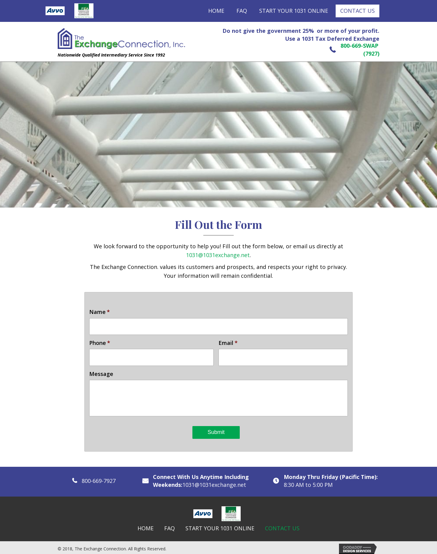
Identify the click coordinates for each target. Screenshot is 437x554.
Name (99, 311)
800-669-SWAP (359, 45)
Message (101, 371)
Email (228, 341)
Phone (99, 341)
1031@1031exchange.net (218, 255)
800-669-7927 (99, 478)
